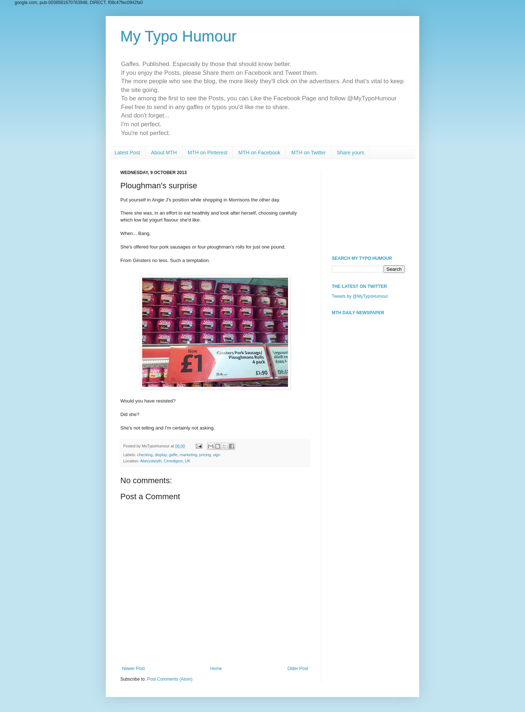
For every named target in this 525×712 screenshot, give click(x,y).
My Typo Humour (178, 36)
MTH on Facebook (259, 152)
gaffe (173, 455)
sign (216, 455)
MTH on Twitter (308, 152)
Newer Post (133, 668)
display (161, 455)
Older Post (297, 668)
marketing (188, 455)
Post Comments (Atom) (169, 679)
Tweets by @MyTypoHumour (360, 296)
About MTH (164, 152)
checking (145, 455)
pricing (205, 455)
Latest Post (127, 152)
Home (216, 668)
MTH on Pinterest (208, 152)
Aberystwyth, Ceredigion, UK (165, 461)
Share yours (350, 152)
